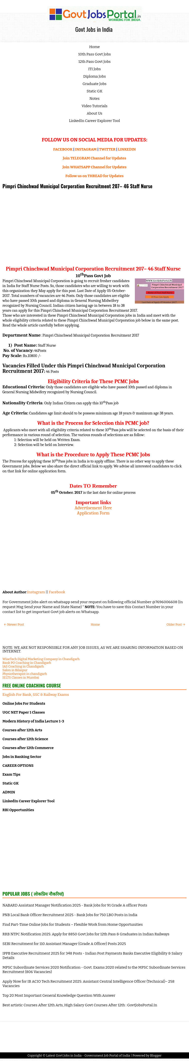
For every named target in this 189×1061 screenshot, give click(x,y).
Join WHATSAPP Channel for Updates (94, 167)
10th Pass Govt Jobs (94, 54)
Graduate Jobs (94, 84)
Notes (95, 98)
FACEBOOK (63, 149)
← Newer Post (14, 624)
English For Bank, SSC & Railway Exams (35, 694)
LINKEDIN (127, 149)
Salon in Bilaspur (15, 670)
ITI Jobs (94, 69)
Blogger (156, 1055)
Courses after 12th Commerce (28, 748)
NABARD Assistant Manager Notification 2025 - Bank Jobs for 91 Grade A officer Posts (74, 905)
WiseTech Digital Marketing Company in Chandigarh (40, 659)
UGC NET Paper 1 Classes (23, 712)
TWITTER (107, 149)
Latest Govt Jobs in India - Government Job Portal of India (88, 1055)
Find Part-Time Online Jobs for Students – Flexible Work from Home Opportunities (72, 924)
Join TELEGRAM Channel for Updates (94, 158)
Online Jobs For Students (23, 703)
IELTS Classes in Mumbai (20, 677)
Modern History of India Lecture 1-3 (33, 721)
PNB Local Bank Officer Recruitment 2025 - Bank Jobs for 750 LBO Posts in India (69, 915)
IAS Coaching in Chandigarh (23, 666)
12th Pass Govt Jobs (94, 61)
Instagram (36, 592)
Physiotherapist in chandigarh (24, 674)
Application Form (93, 513)
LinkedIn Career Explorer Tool (94, 121)
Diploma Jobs (94, 76)
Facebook (57, 592)
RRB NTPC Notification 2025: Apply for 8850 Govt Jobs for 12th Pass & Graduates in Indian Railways (85, 934)
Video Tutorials (95, 106)
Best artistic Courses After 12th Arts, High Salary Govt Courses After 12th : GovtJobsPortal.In (79, 1005)
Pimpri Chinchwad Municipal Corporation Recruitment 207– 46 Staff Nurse (77, 186)
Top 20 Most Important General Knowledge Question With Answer (58, 995)
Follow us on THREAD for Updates (94, 176)
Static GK (95, 91)
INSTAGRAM (86, 149)
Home (94, 47)
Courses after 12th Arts (22, 730)
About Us (94, 113)
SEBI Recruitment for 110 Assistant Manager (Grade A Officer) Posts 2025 (64, 943)
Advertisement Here (93, 508)
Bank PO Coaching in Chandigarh (26, 663)
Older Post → (176, 624)
